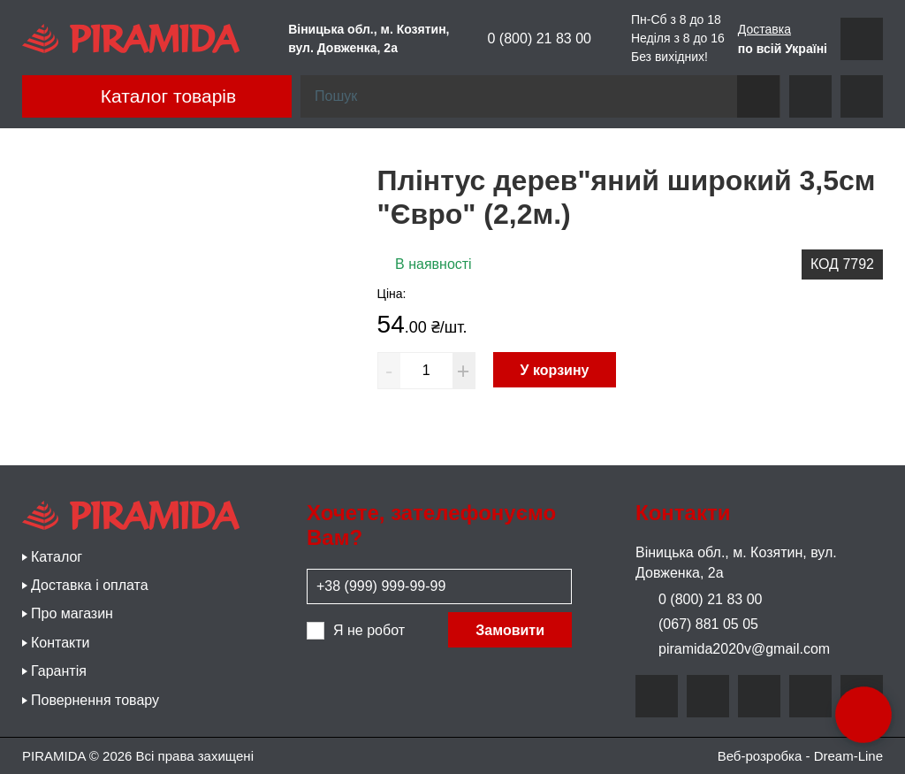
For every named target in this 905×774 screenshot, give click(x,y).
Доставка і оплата (89, 585)
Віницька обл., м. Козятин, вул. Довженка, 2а (736, 562)
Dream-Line (848, 755)
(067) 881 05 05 (696, 624)
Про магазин (72, 613)
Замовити (509, 630)
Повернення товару (95, 700)
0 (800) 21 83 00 (527, 39)
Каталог (56, 556)
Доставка (764, 29)
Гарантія (59, 670)
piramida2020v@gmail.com (732, 648)
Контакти (60, 642)
